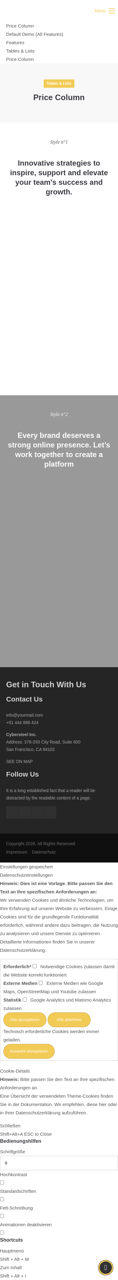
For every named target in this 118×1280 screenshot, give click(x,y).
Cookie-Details (15, 1071)
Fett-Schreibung (16, 1207)
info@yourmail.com (24, 715)
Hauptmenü (12, 1250)
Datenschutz (44, 852)
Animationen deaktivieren (26, 1224)
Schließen (10, 1125)
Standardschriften (18, 1191)
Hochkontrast (13, 1174)
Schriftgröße (12, 1151)
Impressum (16, 852)
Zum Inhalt (11, 1267)
